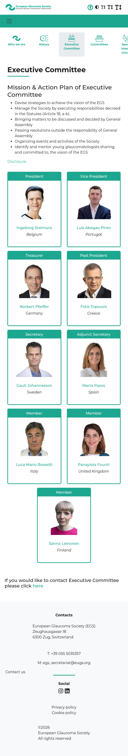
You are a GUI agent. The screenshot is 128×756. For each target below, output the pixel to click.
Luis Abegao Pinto (94, 228)
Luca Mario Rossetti (34, 464)
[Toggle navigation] (9, 21)
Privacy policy (63, 707)
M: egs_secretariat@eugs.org (63, 663)
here (38, 586)
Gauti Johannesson (34, 385)
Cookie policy (64, 713)
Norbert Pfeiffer (34, 307)
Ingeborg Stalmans (34, 228)
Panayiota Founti (94, 464)
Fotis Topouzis (93, 307)
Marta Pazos (93, 385)
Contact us (15, 672)
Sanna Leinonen (64, 543)
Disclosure (16, 161)
